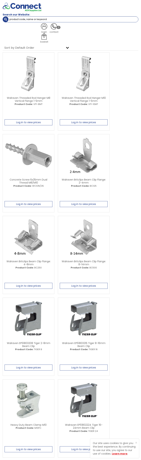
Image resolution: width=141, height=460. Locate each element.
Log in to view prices (24, 122)
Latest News (80, 409)
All (111, 380)
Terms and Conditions (121, 420)
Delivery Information (119, 409)
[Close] (136, 443)
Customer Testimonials (86, 415)
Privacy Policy (116, 415)
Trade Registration (119, 404)
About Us (78, 404)
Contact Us (79, 420)
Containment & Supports (23, 25)
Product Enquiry (82, 425)
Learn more (119, 453)
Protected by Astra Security (74, 443)
